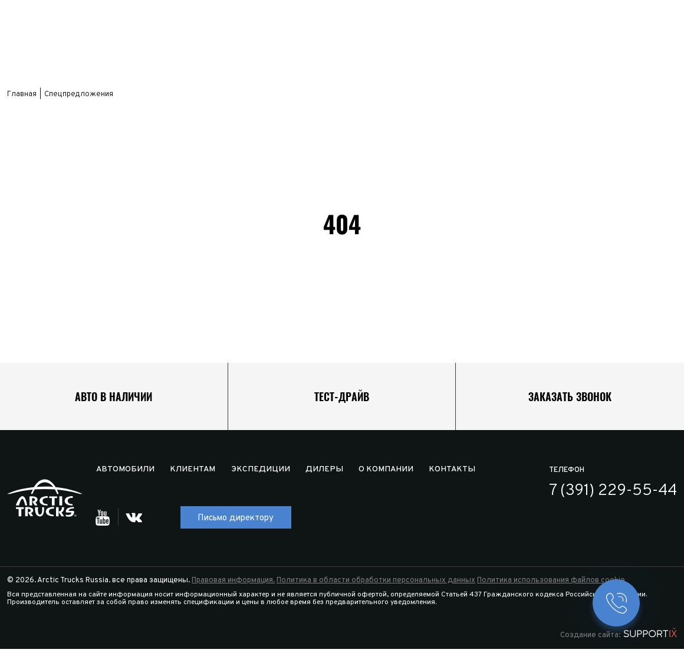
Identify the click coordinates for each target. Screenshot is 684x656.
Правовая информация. (233, 587)
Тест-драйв (341, 399)
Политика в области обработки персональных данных (376, 587)
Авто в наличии (113, 399)
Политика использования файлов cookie (551, 587)
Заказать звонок (569, 399)
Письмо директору (237, 525)
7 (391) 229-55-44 (614, 499)
